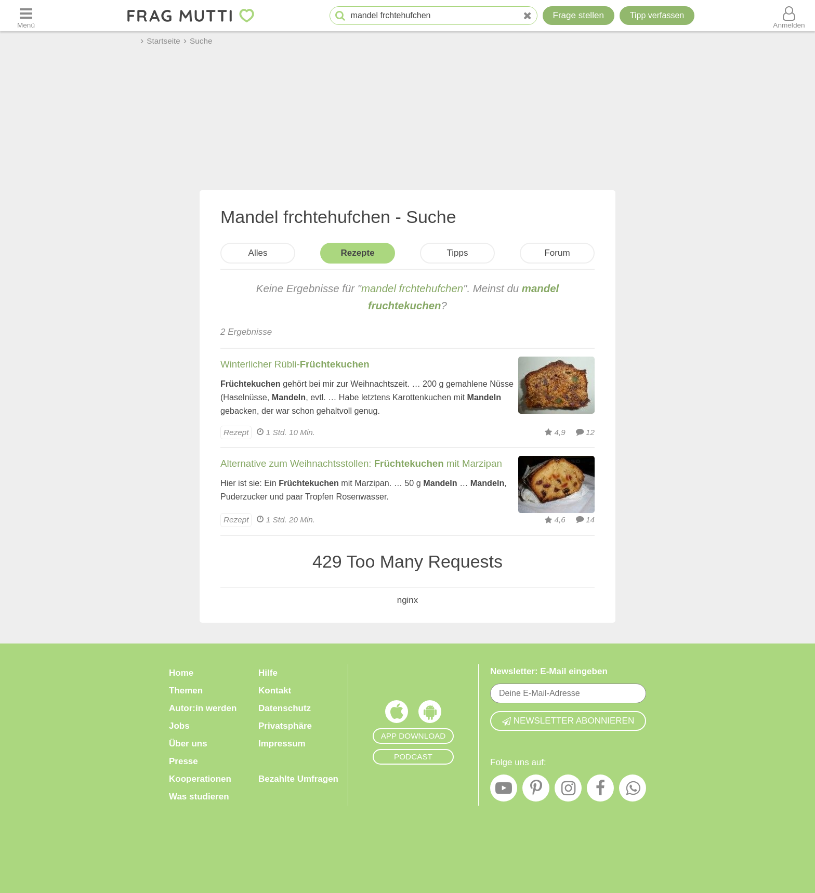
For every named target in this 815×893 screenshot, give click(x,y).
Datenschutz (284, 708)
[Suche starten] (340, 15)
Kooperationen (200, 779)
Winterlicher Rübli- (295, 364)
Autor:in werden (202, 708)
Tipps (457, 253)
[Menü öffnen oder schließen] (26, 15)
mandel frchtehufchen (412, 288)
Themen (186, 690)
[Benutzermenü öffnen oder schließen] (789, 15)
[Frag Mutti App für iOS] (396, 714)
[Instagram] (568, 790)
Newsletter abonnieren (568, 721)
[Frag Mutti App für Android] (429, 714)
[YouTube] (503, 790)
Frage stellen (578, 15)
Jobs (179, 726)
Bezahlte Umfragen (298, 779)
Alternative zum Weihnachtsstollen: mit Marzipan (361, 463)
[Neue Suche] (527, 15)
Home (181, 673)
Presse (183, 761)
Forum (557, 253)
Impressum (282, 743)
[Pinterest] (535, 790)
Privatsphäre (285, 726)
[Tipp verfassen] (657, 15)
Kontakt (274, 690)
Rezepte (357, 253)
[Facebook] (600, 790)
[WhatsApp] (632, 790)
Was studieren (199, 797)
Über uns (188, 743)
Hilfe (268, 673)
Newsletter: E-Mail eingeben (549, 671)
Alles (258, 253)
